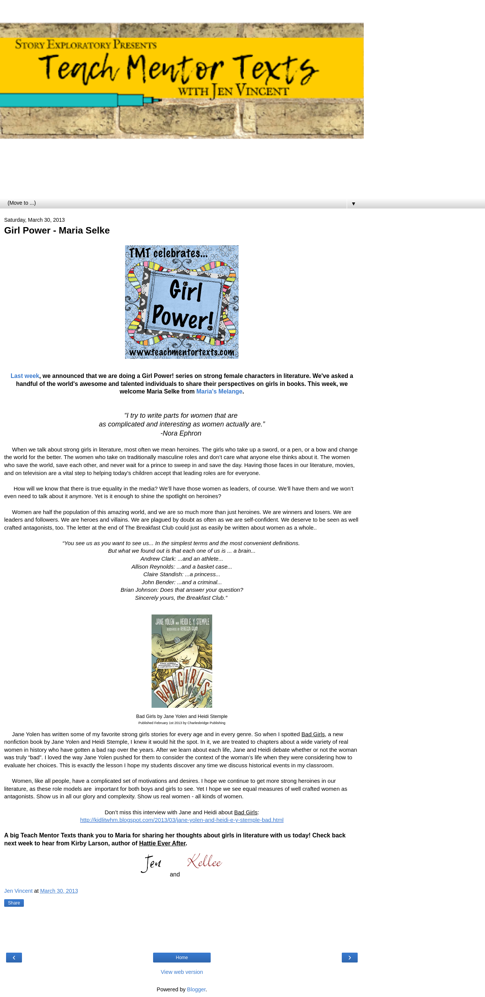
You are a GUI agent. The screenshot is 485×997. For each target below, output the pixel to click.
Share (14, 903)
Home (182, 957)
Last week (25, 376)
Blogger (196, 989)
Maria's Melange (219, 391)
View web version (182, 972)
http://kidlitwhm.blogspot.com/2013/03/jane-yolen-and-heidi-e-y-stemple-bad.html (182, 820)
